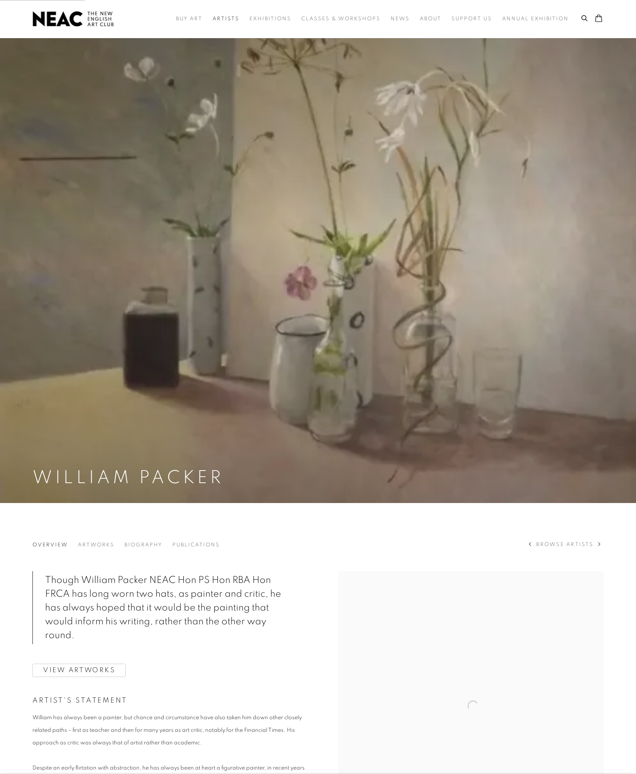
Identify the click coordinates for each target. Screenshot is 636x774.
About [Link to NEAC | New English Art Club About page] (430, 19)
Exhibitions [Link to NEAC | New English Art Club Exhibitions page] (270, 19)
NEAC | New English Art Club (73, 18)
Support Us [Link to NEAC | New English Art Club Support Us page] (471, 19)
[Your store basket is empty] (599, 19)
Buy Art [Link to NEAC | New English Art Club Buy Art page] (189, 19)
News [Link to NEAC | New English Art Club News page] (400, 19)
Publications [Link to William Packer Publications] (196, 545)
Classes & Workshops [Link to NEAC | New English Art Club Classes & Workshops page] (340, 19)
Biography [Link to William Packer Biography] (143, 545)
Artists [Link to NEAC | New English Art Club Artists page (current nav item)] (226, 19)
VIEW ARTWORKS (79, 669)
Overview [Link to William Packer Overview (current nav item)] (50, 545)
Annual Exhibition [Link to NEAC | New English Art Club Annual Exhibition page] (535, 19)
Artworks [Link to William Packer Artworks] (96, 545)
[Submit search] (585, 17)
